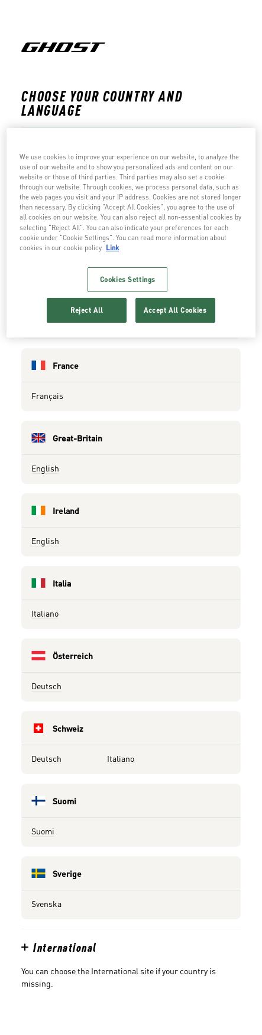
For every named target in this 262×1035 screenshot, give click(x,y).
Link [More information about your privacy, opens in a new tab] (112, 247)
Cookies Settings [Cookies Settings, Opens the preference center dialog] (128, 279)
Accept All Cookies (175, 310)
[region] (131, 232)
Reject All (86, 310)
